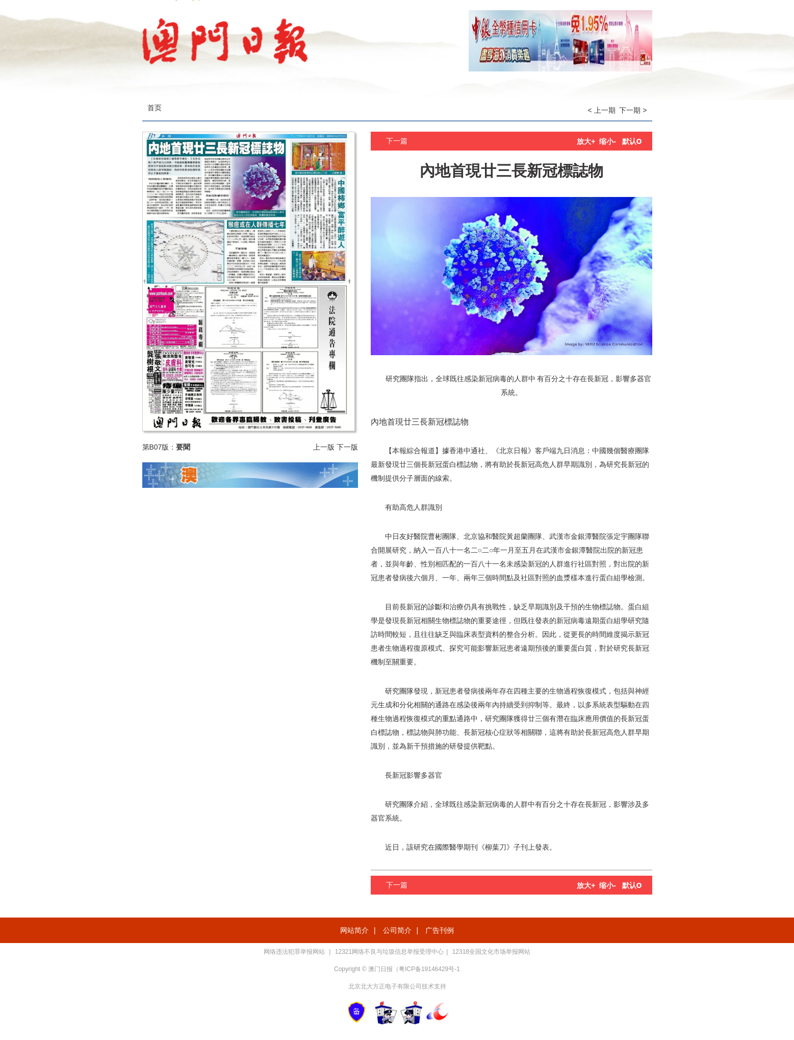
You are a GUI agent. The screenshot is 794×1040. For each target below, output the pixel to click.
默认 (632, 141)
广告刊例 (439, 930)
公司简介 (397, 930)
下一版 (347, 447)
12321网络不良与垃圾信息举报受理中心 (389, 951)
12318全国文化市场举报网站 (491, 951)
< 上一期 (602, 110)
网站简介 (354, 930)
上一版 (324, 447)
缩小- (607, 141)
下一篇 (396, 141)
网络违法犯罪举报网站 (295, 951)
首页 (154, 108)
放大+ (586, 141)
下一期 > (633, 110)
